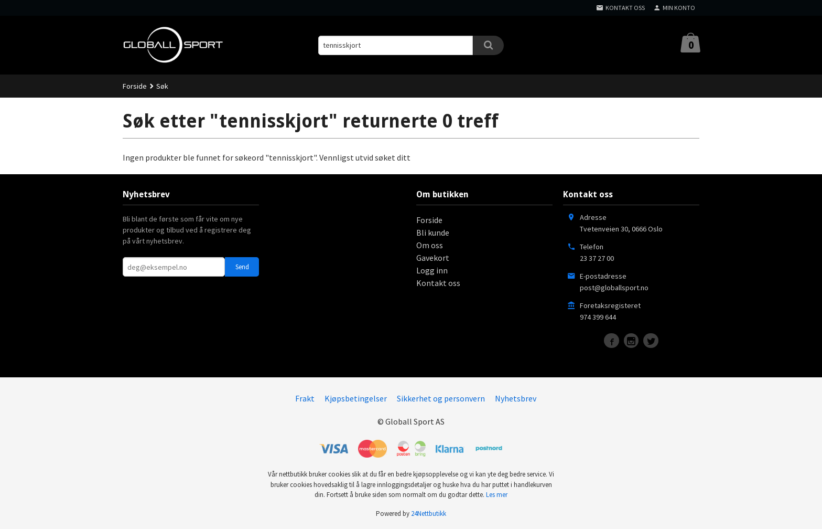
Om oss (429, 245)
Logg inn (432, 270)
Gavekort (432, 257)
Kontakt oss (438, 283)
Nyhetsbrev (515, 398)
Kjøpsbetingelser (356, 398)
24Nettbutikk (428, 513)
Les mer (496, 494)
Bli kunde (432, 232)
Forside (135, 86)
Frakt (305, 398)
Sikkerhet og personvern (441, 398)
